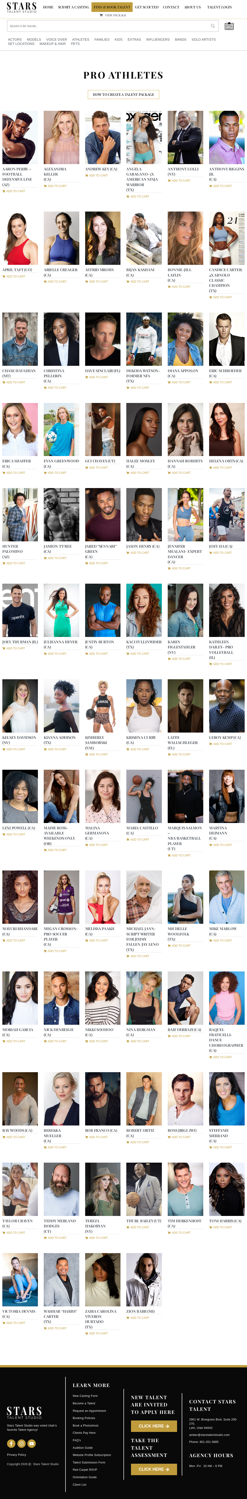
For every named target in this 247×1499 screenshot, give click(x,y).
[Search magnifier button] (212, 26)
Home (48, 7)
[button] (55, 185)
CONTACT (171, 7)
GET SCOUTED (146, 7)
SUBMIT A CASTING (73, 7)
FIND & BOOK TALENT (112, 7)
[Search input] (107, 26)
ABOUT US (192, 7)
